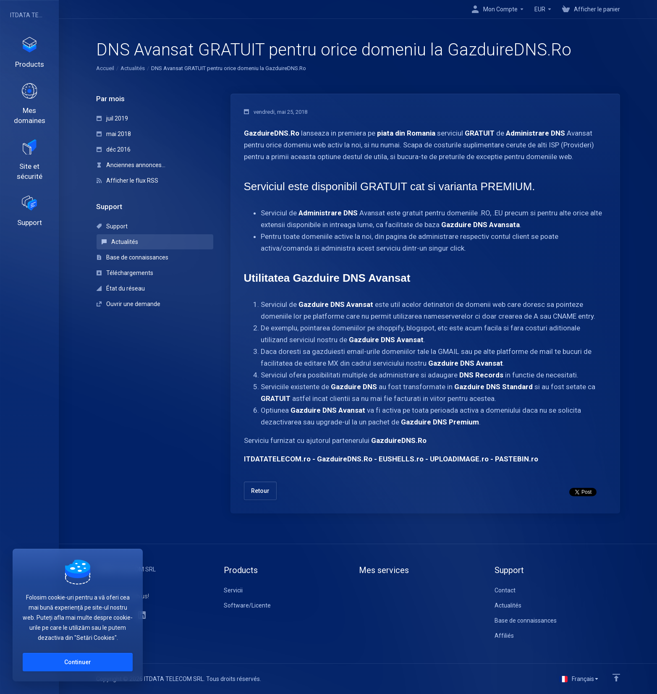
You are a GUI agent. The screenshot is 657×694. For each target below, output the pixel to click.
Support (112, 226)
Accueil (105, 68)
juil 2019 (112, 118)
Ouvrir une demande (128, 304)
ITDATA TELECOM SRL (27, 15)
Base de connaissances (132, 257)
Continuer (77, 662)
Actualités (132, 68)
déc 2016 (114, 149)
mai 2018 (114, 134)
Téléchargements (125, 273)
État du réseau (121, 288)
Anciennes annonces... (131, 165)
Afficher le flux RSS (127, 180)
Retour (260, 490)
